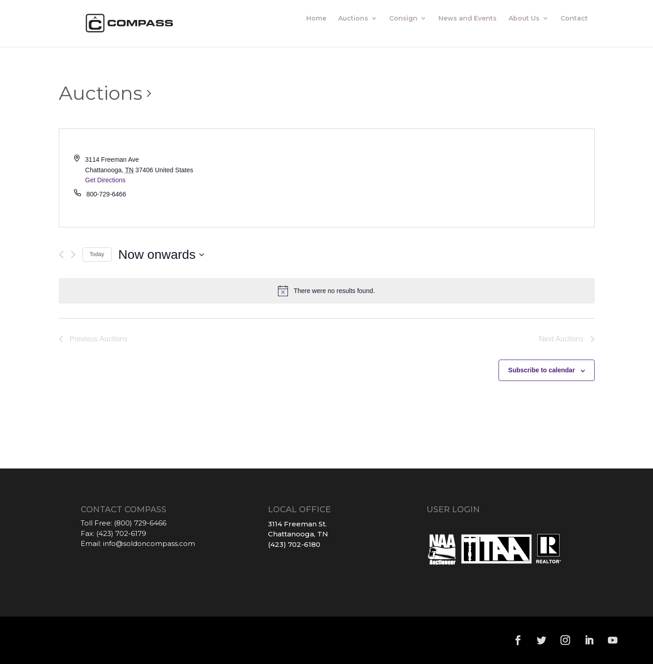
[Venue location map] (460, 178)
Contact (574, 18)
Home (316, 18)
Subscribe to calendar (541, 370)
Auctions (353, 18)
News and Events (467, 18)
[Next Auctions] (73, 254)
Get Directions (105, 180)
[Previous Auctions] (61, 254)
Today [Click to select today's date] (97, 254)
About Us (524, 18)
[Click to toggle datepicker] (161, 255)
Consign (403, 18)
